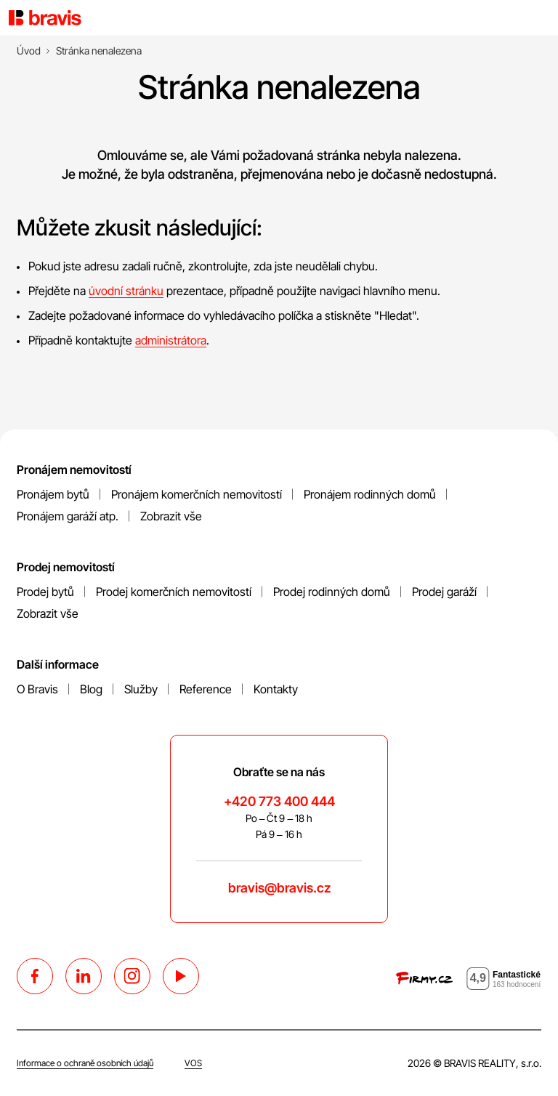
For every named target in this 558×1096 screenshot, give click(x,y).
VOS (193, 1062)
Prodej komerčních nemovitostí (173, 591)
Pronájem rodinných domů (370, 494)
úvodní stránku (126, 290)
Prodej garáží (444, 591)
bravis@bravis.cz (279, 887)
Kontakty (276, 689)
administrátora (170, 340)
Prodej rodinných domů (331, 591)
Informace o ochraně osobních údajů (85, 1062)
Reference (205, 689)
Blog (91, 689)
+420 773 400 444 (279, 801)
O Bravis (37, 689)
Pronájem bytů (53, 494)
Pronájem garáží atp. (67, 516)
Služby (141, 689)
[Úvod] (29, 51)
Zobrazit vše (171, 516)
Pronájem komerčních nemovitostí (196, 494)
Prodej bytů (45, 591)
